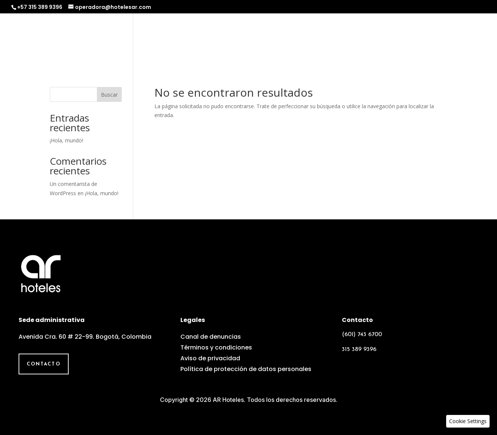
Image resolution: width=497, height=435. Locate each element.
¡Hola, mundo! (66, 140)
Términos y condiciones (216, 347)
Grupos (352, 39)
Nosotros (201, 39)
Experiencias (305, 39)
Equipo (388, 39)
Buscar (109, 94)
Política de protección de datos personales (245, 369)
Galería (425, 39)
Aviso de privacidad (210, 358)
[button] (468, 421)
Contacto (466, 39)
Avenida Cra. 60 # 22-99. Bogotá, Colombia (85, 336)
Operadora (250, 39)
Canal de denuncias (210, 336)
